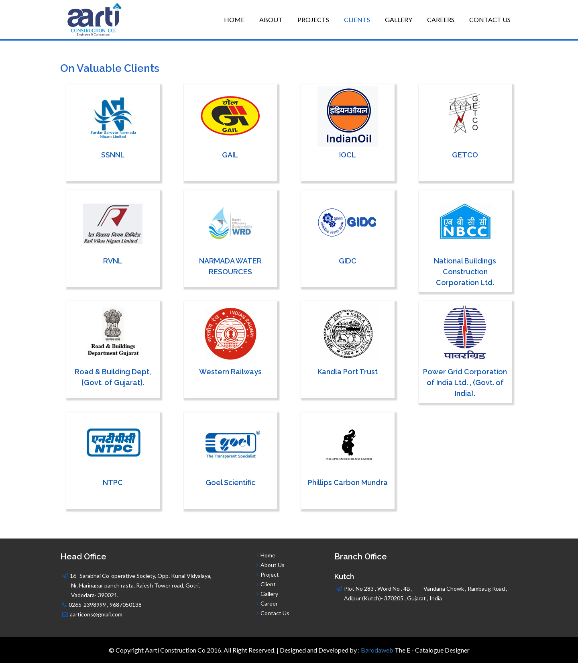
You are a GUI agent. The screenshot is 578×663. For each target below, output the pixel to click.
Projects (313, 19)
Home (234, 19)
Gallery (398, 19)
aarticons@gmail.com (96, 614)
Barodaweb (377, 650)
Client (268, 584)
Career (269, 603)
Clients (357, 19)
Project (270, 574)
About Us (272, 564)
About (271, 19)
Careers (440, 19)
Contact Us (490, 19)
